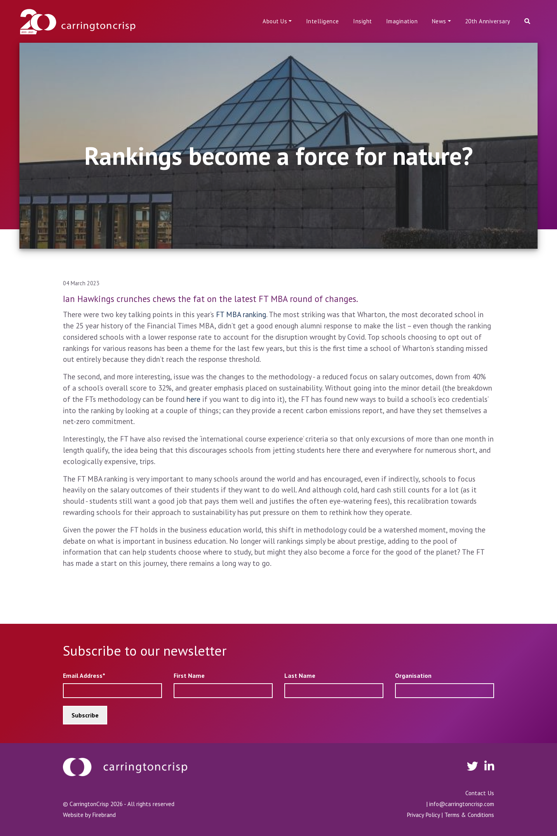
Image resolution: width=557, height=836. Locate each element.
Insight (362, 21)
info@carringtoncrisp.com (461, 804)
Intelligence (322, 21)
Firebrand (104, 815)
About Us (275, 21)
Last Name (299, 675)
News (439, 21)
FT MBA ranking (240, 314)
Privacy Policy (423, 815)
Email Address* (84, 675)
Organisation (413, 675)
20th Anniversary (487, 21)
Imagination (402, 21)
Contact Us (479, 793)
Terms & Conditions (469, 815)
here (193, 399)
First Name (189, 675)
